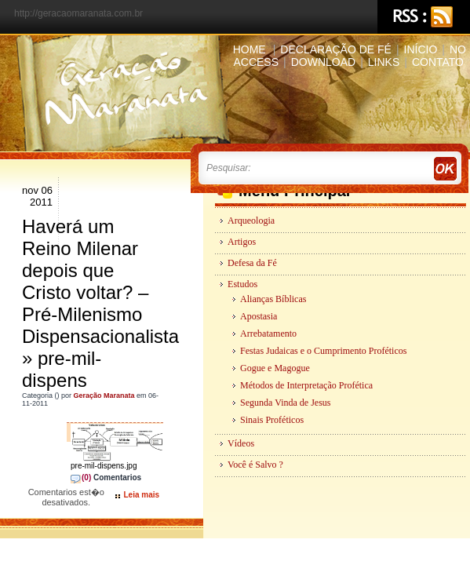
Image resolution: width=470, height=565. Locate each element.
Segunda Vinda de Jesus (285, 402)
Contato (438, 62)
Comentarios (106, 481)
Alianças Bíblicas (273, 298)
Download (323, 62)
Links (383, 62)
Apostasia (258, 316)
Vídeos (241, 443)
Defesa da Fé (252, 262)
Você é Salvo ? (255, 464)
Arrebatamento (268, 333)
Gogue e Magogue (275, 368)
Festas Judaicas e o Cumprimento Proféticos (323, 350)
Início (421, 49)
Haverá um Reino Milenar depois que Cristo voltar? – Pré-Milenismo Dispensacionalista (100, 281)
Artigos (242, 241)
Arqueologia (251, 220)
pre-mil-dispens (61, 369)
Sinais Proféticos (272, 419)
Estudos (242, 284)
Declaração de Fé (336, 49)
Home (249, 49)
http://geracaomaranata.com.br (78, 13)
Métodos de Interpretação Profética (306, 385)
